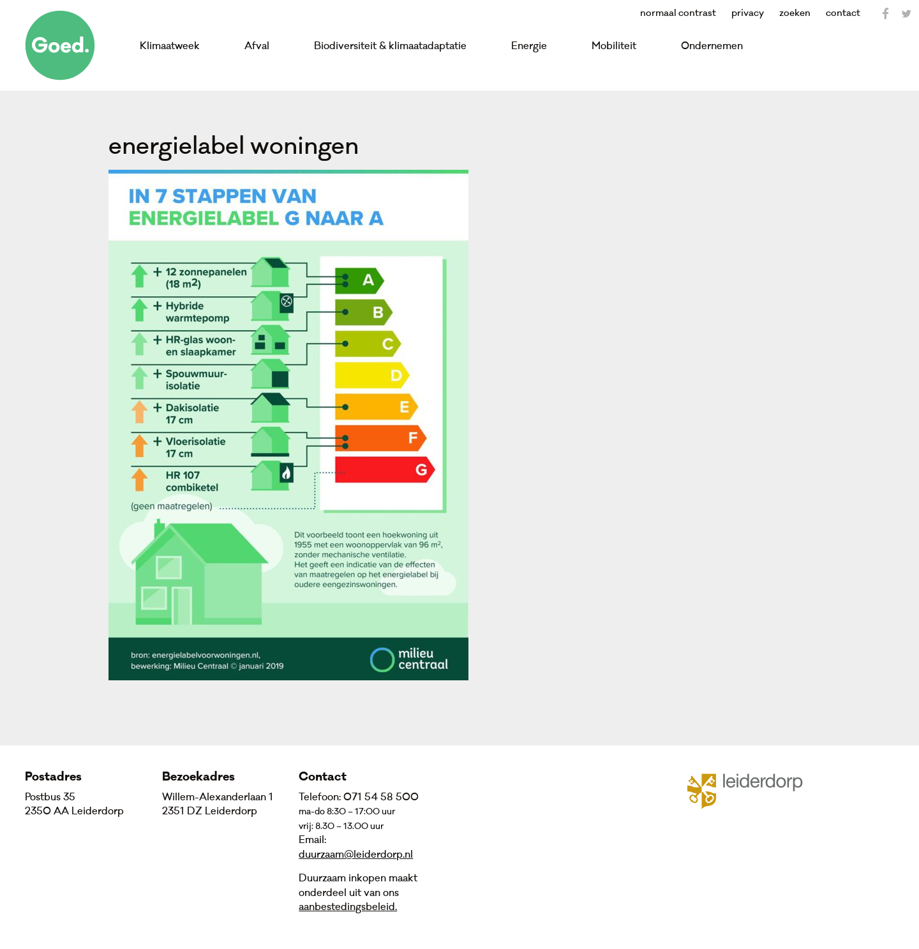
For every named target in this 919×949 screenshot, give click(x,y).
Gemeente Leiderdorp (753, 790)
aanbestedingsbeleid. (348, 906)
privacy (747, 13)
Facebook (886, 13)
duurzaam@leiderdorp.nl (356, 854)
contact (843, 13)
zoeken (795, 13)
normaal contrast (678, 13)
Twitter (906, 13)
